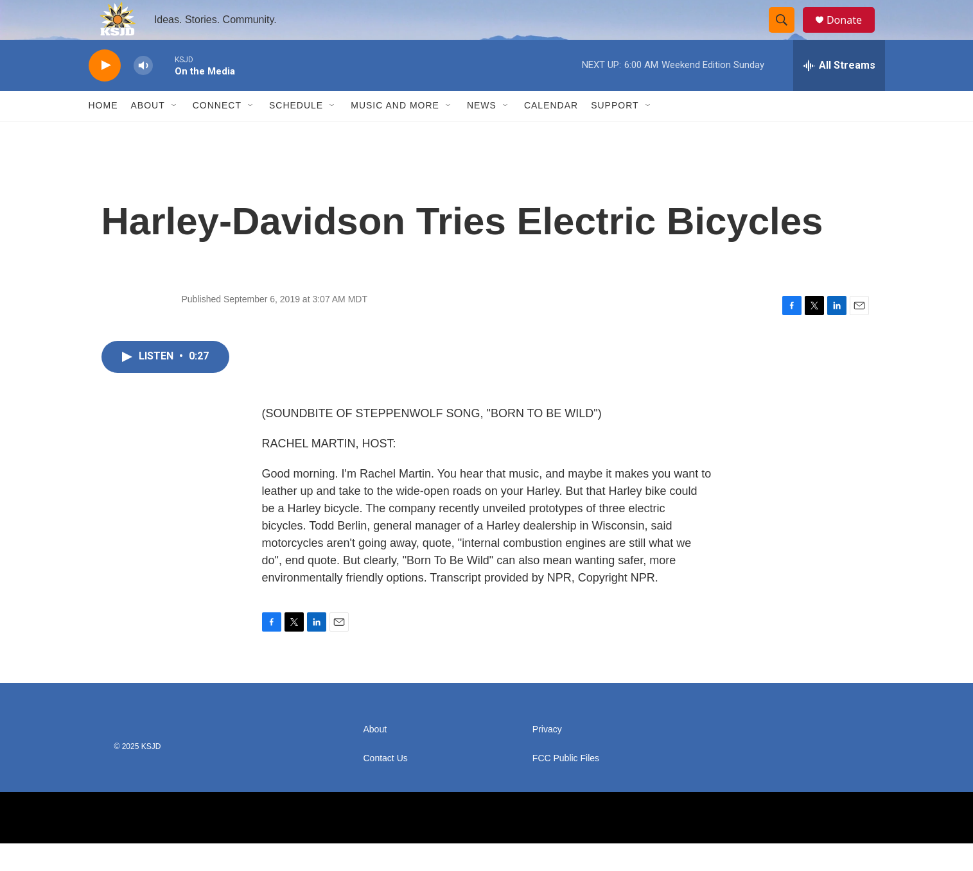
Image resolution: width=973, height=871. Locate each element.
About (148, 133)
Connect (217, 133)
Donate (852, 33)
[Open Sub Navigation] (175, 133)
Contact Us (386, 786)
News (481, 133)
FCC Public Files (565, 786)
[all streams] (839, 93)
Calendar (551, 133)
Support (614, 133)
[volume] (143, 93)
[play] (104, 93)
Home (103, 133)
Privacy (547, 757)
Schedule (296, 133)
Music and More (395, 133)
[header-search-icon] (787, 34)
